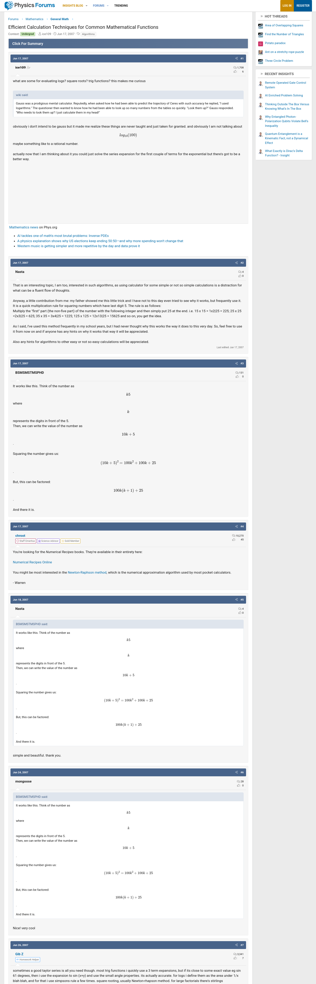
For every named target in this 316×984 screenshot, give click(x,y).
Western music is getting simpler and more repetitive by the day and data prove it (110, 262)
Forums (130, 5)
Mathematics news (55, 238)
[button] (119, 5)
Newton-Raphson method (119, 604)
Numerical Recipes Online (64, 594)
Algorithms (120, 35)
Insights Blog (105, 5)
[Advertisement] (128, 202)
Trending (153, 5)
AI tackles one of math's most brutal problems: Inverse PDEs (95, 247)
